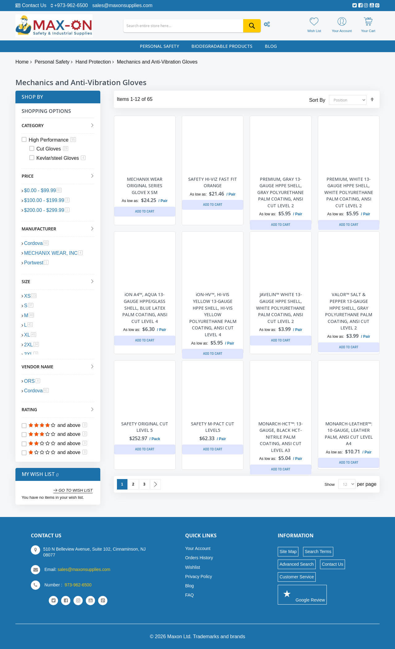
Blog (189, 585)
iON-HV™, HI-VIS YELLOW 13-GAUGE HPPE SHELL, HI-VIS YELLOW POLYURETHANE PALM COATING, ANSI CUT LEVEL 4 (212, 314)
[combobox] (192, 25)
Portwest (36, 262)
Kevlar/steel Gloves (60, 158)
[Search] (252, 25)
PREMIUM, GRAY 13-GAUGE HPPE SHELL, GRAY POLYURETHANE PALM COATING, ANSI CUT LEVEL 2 (280, 192)
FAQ (189, 595)
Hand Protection (93, 61)
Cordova (36, 243)
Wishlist (192, 567)
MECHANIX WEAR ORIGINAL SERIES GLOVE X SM (144, 185)
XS (30, 296)
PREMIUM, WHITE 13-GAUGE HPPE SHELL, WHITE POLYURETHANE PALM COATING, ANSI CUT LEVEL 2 (348, 192)
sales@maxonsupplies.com (122, 5)
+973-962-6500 (71, 5)
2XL (31, 344)
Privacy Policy (198, 576)
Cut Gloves (52, 148)
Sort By (317, 99)
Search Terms (318, 551)
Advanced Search (297, 564)
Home (22, 61)
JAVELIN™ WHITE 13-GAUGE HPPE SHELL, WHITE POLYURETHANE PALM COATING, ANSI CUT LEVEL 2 (280, 307)
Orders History (199, 557)
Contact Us (34, 5)
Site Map (288, 551)
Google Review (302, 594)
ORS (32, 381)
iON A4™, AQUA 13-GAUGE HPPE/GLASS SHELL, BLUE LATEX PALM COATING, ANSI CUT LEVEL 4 (144, 307)
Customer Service (297, 576)
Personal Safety (52, 61)
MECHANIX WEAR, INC (53, 253)
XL (30, 334)
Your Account (197, 548)
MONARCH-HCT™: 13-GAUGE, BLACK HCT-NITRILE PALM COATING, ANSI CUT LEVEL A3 (280, 437)
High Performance (52, 140)
